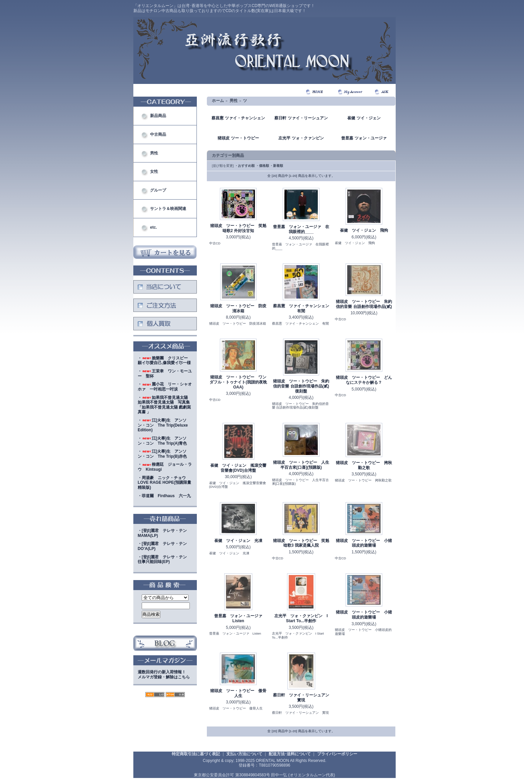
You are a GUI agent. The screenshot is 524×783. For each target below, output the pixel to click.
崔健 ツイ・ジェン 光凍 (238, 540)
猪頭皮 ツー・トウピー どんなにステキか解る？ (364, 380)
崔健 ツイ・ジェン (363, 118)
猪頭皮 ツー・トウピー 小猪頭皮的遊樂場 (364, 543)
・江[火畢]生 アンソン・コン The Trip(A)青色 (162, 441)
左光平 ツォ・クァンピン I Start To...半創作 (301, 618)
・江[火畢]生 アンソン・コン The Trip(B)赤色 (162, 454)
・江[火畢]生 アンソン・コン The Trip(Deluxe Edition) (163, 425)
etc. (153, 227)
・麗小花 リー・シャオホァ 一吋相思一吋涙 (165, 387)
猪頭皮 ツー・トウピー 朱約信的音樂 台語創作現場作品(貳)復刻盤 (301, 386)
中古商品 (158, 134)
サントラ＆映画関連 (168, 208)
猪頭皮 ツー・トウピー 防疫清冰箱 (238, 308)
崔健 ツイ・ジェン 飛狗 (364, 230)
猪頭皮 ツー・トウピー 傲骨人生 (238, 693)
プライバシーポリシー (337, 754)
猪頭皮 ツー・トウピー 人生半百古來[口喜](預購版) (301, 465)
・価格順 (262, 165)
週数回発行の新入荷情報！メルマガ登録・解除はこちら (164, 674)
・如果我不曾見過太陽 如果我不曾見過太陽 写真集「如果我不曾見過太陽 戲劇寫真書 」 (165, 405)
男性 (154, 153)
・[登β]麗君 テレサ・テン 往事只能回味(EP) (164, 559)
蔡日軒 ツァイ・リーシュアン (301, 118)
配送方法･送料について (290, 754)
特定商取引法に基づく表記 (196, 754)
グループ (158, 190)
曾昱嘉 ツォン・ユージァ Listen (240, 618)
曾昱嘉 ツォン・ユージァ (363, 138)
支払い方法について (244, 754)
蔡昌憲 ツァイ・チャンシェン (238, 118)
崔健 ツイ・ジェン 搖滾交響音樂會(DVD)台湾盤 (238, 468)
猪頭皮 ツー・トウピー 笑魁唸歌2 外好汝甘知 (238, 228)
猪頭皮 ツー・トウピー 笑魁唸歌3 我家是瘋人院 (301, 543)
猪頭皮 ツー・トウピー (238, 138)
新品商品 (158, 115)
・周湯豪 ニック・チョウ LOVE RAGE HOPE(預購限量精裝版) (164, 482)
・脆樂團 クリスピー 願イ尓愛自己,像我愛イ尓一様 (165, 360)
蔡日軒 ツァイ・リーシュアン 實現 (303, 697)
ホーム (218, 100)
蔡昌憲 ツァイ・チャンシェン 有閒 (303, 308)
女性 (154, 171)
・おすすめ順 (245, 165)
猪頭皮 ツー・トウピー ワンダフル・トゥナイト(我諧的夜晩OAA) (238, 382)
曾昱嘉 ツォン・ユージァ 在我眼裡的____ (301, 229)
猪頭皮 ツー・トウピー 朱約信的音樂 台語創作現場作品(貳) (364, 304)
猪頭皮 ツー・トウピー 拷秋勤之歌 (364, 465)
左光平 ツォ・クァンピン (300, 138)
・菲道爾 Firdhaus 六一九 (164, 495)
